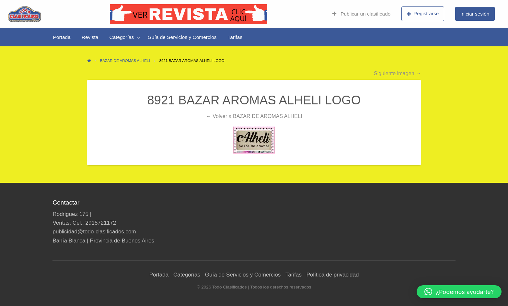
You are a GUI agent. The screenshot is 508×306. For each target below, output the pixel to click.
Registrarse (423, 14)
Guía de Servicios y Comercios (182, 37)
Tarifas (235, 37)
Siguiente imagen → (397, 73)
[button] (459, 291)
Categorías (121, 37)
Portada (62, 37)
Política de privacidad (332, 275)
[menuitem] (361, 14)
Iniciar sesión (474, 14)
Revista (90, 37)
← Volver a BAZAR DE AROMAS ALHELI (254, 116)
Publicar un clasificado (361, 14)
